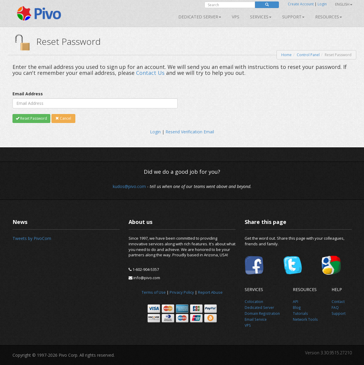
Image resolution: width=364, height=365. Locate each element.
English (343, 4)
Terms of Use (154, 292)
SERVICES (260, 17)
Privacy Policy (182, 292)
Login (322, 4)
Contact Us (150, 72)
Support (293, 17)
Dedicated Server (199, 17)
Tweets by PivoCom (32, 238)
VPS (235, 17)
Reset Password (31, 118)
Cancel (63, 118)
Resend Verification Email (189, 132)
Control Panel (308, 54)
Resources (328, 17)
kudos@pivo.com (129, 186)
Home (286, 54)
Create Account (301, 4)
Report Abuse (210, 292)
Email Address (28, 94)
